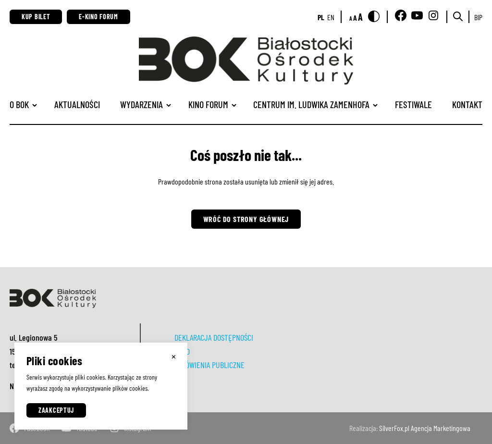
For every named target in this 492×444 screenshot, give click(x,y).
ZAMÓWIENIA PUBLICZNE (209, 364)
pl (321, 17)
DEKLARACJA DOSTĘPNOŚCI (213, 337)
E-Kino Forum (98, 16)
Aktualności (77, 104)
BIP (478, 17)
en (330, 17)
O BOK (19, 104)
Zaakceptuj (56, 410)
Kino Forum (208, 104)
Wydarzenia (141, 104)
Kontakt (467, 104)
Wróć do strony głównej (246, 218)
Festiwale (413, 104)
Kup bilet (36, 16)
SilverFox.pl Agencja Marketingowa (424, 427)
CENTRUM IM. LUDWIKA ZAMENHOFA (311, 104)
